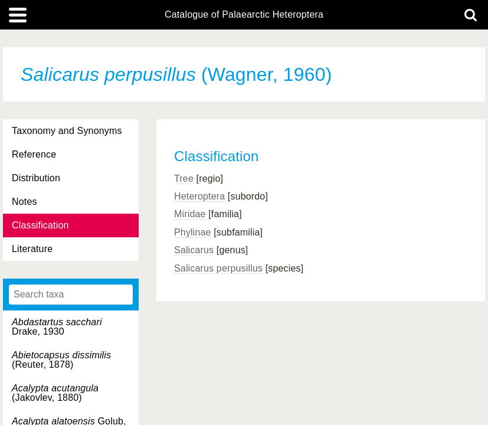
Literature (32, 249)
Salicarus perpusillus (218, 268)
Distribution (36, 178)
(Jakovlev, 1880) (55, 393)
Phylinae (192, 232)
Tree (184, 179)
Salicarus (194, 250)
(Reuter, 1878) (61, 360)
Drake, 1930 (57, 326)
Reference (34, 154)
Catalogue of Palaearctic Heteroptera (244, 14)
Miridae (190, 214)
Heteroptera (199, 196)
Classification (40, 225)
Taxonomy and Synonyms (67, 131)
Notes (24, 202)
